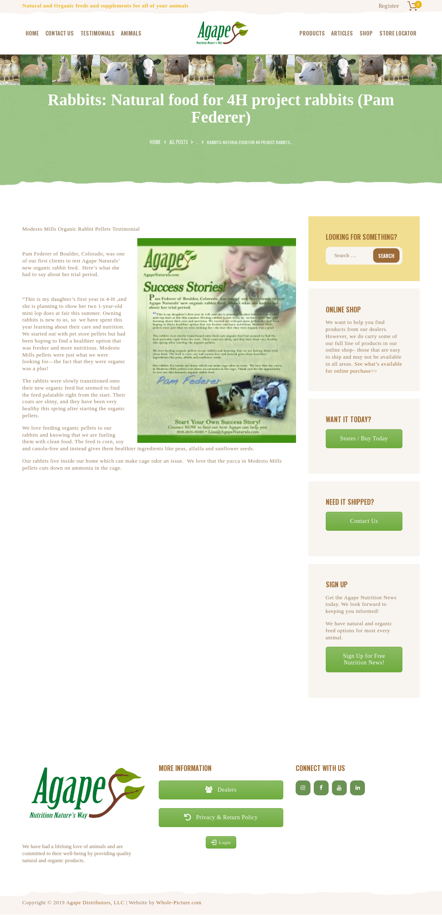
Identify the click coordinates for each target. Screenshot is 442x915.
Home (156, 142)
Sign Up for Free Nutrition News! (364, 659)
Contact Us (364, 521)
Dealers (221, 790)
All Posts (177, 142)
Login (221, 842)
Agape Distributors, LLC (95, 903)
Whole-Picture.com (179, 903)
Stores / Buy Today (364, 438)
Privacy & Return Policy (221, 818)
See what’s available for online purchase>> (364, 367)
